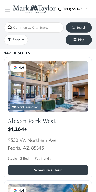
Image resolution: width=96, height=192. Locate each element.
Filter (16, 40)
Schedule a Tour (48, 170)
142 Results (17, 53)
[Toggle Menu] (7, 9)
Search (79, 27)
